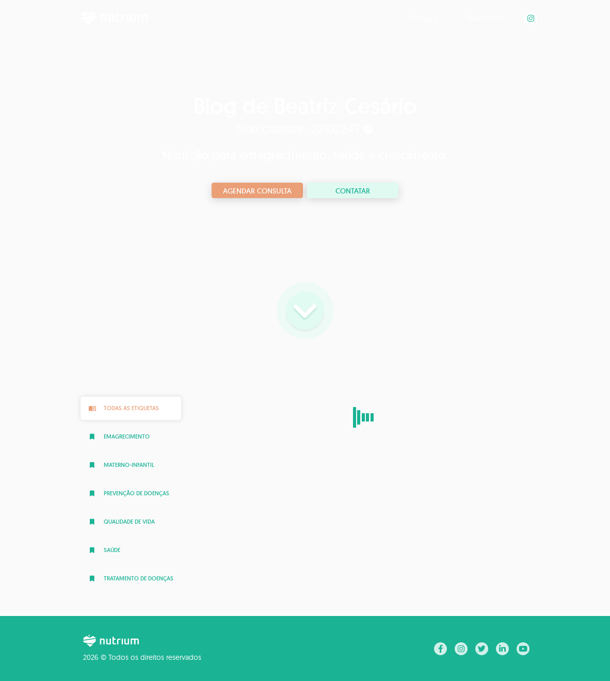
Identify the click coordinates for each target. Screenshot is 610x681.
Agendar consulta (257, 191)
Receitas (485, 17)
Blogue (424, 17)
